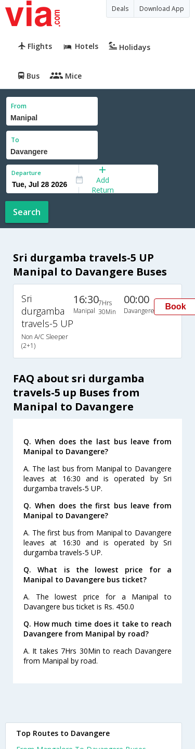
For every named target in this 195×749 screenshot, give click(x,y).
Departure (26, 173)
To (15, 139)
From (19, 106)
